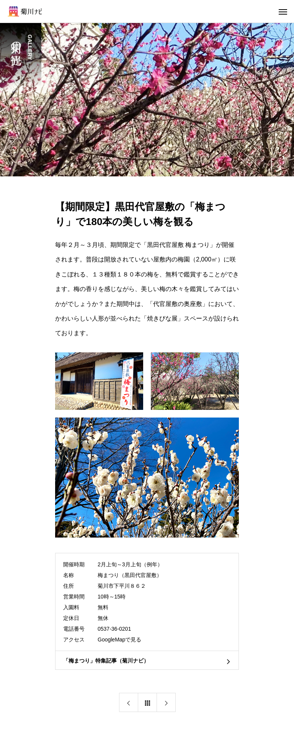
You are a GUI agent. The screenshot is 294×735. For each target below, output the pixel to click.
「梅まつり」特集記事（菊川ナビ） (106, 661)
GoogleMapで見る (119, 639)
